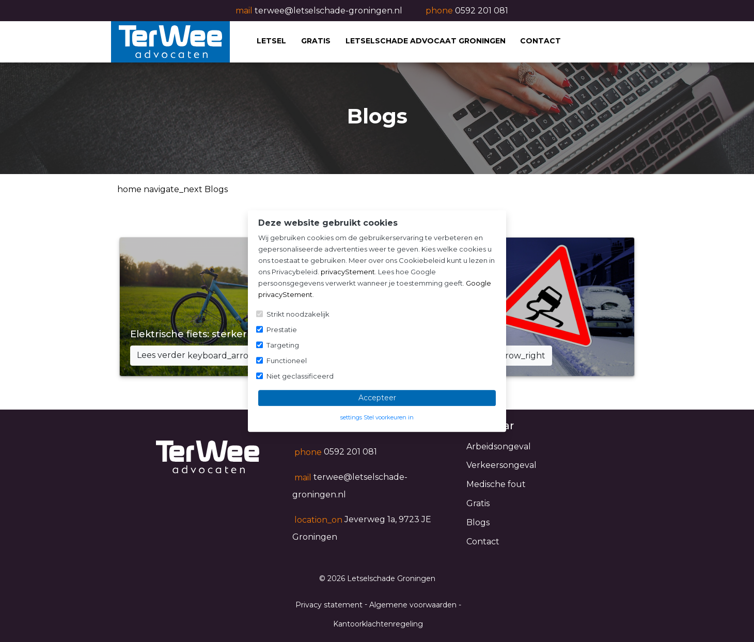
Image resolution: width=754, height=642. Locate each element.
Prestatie (281, 329)
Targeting (282, 345)
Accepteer (377, 397)
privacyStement (348, 272)
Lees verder (208, 356)
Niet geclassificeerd (300, 376)
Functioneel (286, 360)
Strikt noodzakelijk (297, 314)
